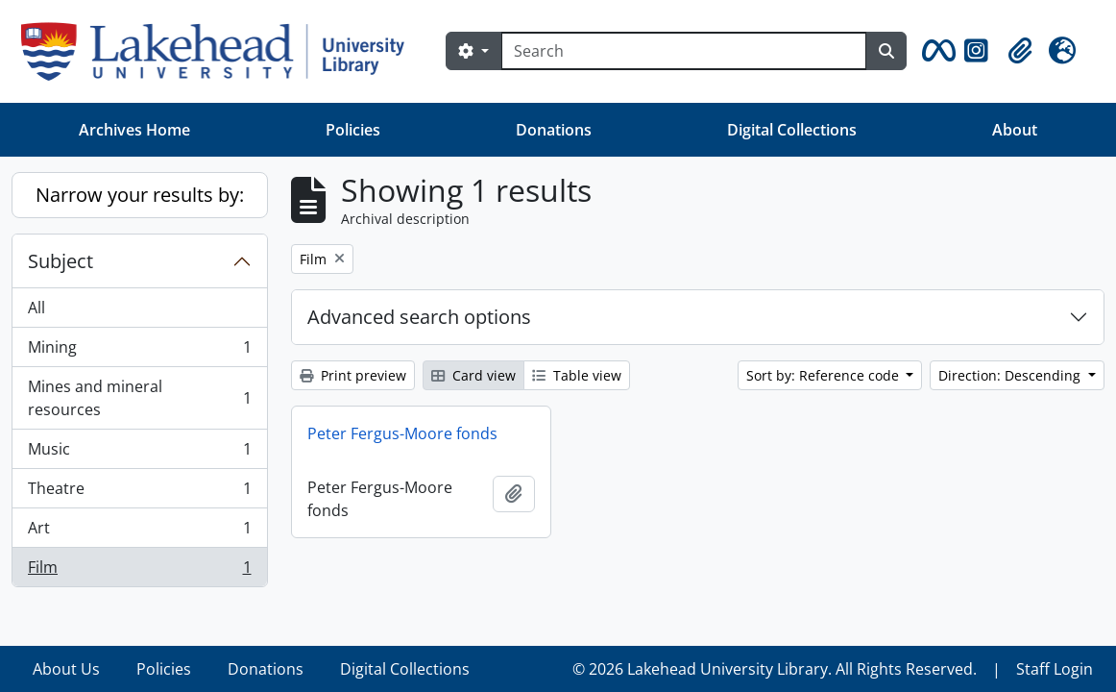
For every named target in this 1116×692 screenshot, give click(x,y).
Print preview (353, 375)
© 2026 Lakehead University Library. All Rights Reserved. (774, 669)
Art (139, 532)
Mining (139, 351)
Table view (576, 375)
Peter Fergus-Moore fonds (402, 433)
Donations (554, 129)
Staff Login (1054, 669)
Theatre (139, 492)
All (36, 307)
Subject (60, 261)
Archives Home (134, 129)
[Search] (683, 51)
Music (139, 453)
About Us (66, 669)
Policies (353, 129)
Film (139, 571)
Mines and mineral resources (139, 398)
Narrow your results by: (140, 195)
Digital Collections (792, 129)
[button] (935, 51)
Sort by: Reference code (824, 375)
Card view (473, 375)
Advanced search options (419, 317)
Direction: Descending (1011, 375)
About (1014, 129)
